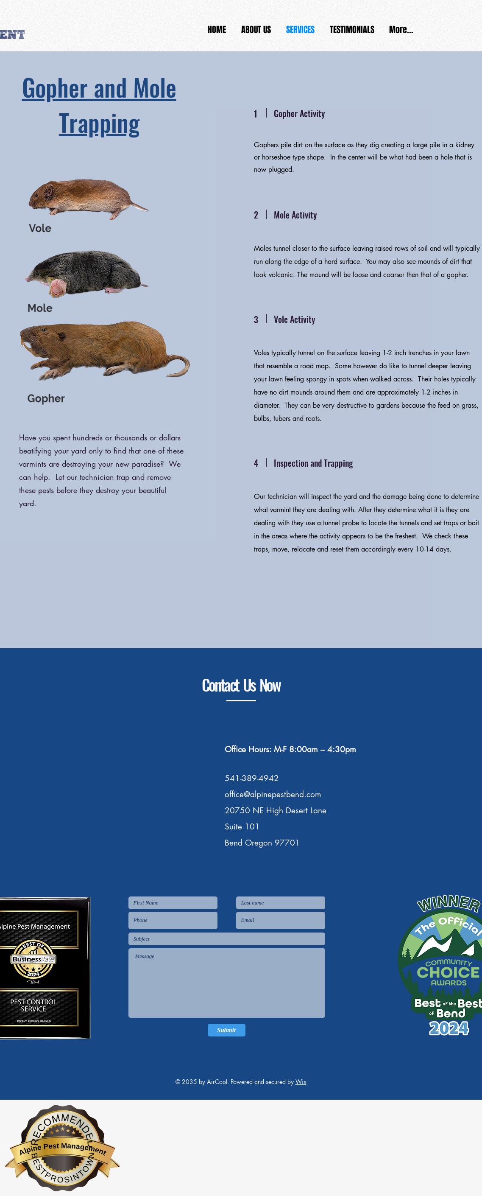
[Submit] (226, 1030)
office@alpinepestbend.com (273, 794)
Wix (300, 1082)
